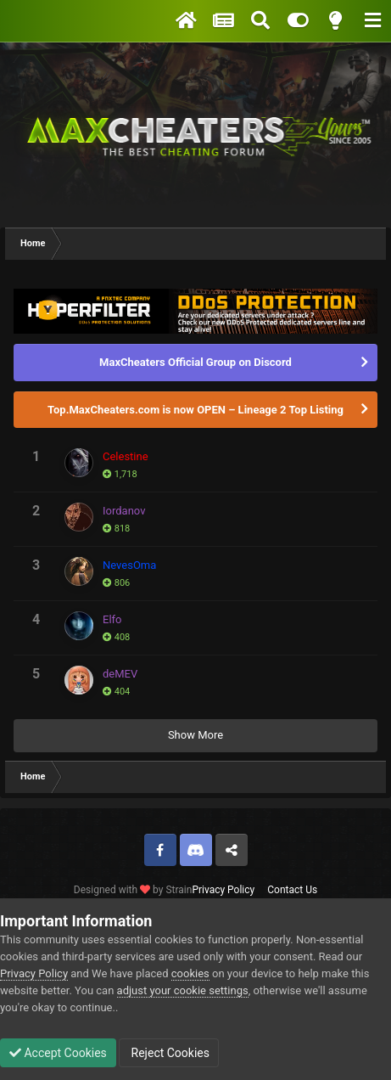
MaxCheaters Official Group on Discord (195, 362)
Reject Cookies (168, 1053)
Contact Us (292, 890)
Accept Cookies (58, 1053)
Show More (195, 734)
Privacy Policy (223, 890)
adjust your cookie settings (183, 990)
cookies (190, 973)
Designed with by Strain (133, 890)
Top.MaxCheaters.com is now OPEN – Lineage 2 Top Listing (195, 409)
